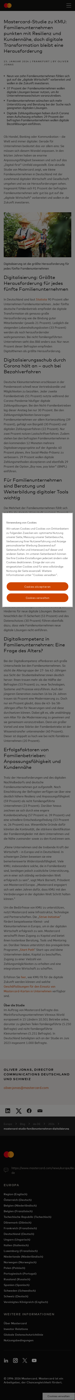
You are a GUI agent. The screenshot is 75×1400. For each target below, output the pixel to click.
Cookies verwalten (37, 598)
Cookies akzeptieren (37, 586)
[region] (37, 560)
